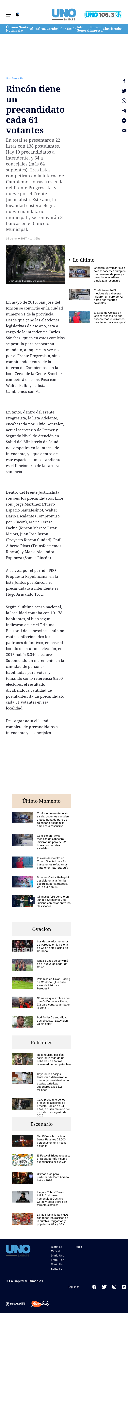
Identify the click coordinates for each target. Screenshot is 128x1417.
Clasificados (112, 28)
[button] (8, 14)
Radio (78, 1246)
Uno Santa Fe (14, 78)
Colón (62, 28)
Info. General (83, 29)
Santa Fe (23, 29)
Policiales (36, 28)
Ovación (50, 28)
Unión (72, 28)
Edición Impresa (96, 29)
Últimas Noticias (12, 29)
